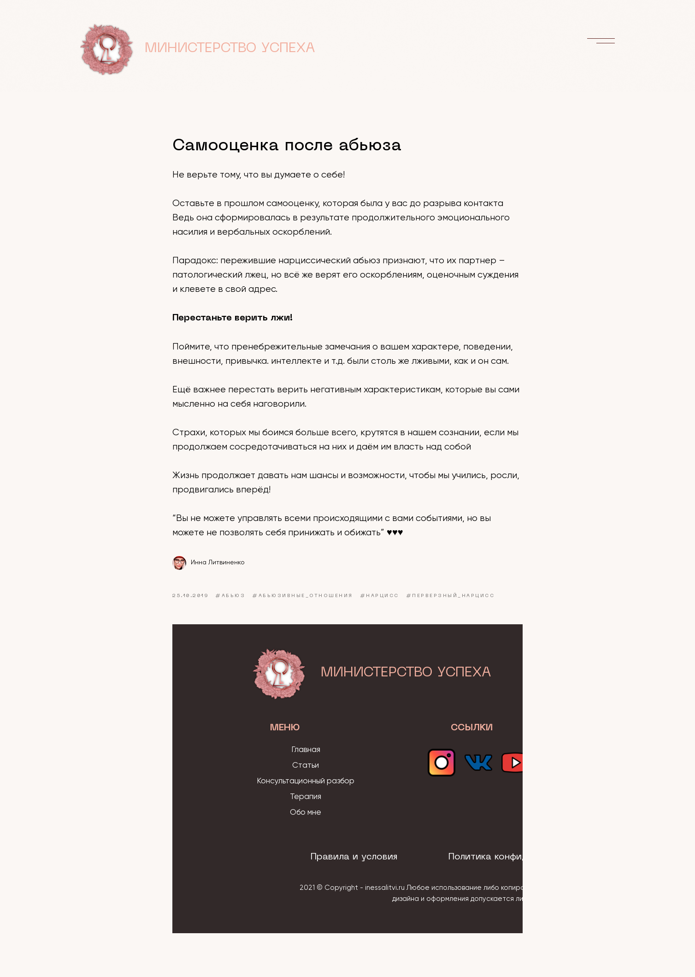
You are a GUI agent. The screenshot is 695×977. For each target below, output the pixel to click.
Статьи (305, 766)
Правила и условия (354, 857)
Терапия (305, 797)
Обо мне (305, 813)
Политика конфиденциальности (519, 857)
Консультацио (282, 781)
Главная (305, 750)
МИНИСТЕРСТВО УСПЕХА (230, 48)
